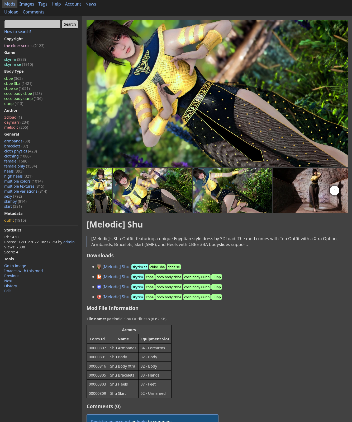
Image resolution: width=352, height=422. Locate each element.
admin (69, 241)
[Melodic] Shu (139, 267)
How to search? (17, 31)
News (90, 4)
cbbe (13, 78)
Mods (9, 4)
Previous (12, 275)
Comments (33, 12)
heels (13, 171)
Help (56, 4)
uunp (13, 103)
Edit (7, 290)
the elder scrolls (24, 45)
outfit (15, 220)
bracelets (16, 146)
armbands (17, 140)
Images (27, 4)
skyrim (15, 59)
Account (73, 4)
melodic (16, 127)
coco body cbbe (23, 93)
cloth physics (20, 151)
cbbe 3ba (18, 83)
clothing (17, 156)
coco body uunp (23, 98)
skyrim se (18, 64)
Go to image (15, 265)
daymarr (16, 122)
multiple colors (23, 181)
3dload (13, 117)
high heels (18, 176)
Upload (11, 12)
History (10, 285)
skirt (13, 206)
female (16, 161)
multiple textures (24, 186)
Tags (43, 4)
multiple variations (25, 191)
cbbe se (17, 88)
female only (20, 166)
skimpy (15, 201)
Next (8, 280)
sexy (13, 196)
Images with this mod (23, 270)
